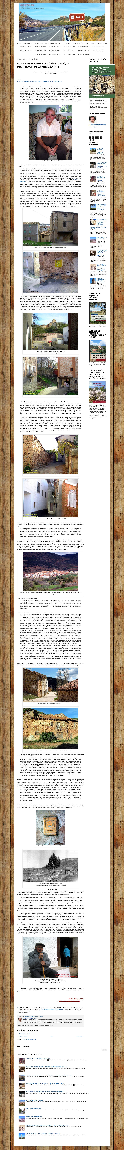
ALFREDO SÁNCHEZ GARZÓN (98, 124)
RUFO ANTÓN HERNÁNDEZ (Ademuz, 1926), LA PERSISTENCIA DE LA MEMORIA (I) (39, 81)
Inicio (52, 1036)
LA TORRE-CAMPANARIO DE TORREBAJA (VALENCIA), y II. (101, 280)
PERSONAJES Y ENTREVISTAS (96, 43)
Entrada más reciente (22, 1036)
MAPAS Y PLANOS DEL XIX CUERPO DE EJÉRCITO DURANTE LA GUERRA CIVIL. (101, 207)
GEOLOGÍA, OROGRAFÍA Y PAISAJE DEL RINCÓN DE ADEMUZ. (100, 151)
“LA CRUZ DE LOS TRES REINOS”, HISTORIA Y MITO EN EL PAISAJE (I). (43, 1133)
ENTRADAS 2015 (84, 47)
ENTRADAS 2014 (69, 47)
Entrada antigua (79, 1036)
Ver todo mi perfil (93, 127)
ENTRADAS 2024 (54, 54)
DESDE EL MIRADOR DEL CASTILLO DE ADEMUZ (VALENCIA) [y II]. (101, 193)
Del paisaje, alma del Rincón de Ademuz (52, 1009)
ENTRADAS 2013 (54, 47)
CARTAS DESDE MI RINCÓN (73, 43)
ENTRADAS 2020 (69, 50)
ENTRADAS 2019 (54, 50)
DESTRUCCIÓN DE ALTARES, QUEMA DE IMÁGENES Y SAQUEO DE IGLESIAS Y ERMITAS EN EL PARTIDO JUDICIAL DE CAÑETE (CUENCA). (98, 224)
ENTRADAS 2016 (98, 47)
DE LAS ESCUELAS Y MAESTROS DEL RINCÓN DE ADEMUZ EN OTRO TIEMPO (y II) (102, 253)
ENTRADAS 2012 (40, 47)
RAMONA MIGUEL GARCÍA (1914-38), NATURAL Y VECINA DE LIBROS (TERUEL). (45, 1083)
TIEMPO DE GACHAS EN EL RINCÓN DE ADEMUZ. (101, 178)
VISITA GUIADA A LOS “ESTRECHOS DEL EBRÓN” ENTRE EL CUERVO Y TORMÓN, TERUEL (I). (49, 1075)
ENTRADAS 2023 (40, 54)
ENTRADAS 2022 (98, 50)
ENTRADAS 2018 (40, 50)
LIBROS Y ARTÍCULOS (24, 43)
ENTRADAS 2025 (69, 54)
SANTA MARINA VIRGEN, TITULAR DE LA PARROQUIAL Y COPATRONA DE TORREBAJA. (101, 267)
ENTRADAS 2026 (84, 54)
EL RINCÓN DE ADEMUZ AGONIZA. (34, 1100)
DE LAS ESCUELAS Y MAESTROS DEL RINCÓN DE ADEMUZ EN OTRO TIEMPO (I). (102, 165)
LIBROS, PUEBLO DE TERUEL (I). (34, 1108)
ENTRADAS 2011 (25, 47)
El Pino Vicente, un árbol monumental (44, 1011)
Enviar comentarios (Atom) (30, 1039)
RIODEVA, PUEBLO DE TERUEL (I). (102, 238)
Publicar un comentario (24, 1033)
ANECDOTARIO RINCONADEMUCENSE (48, 43)
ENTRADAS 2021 (84, 50)
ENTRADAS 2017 (25, 50)
